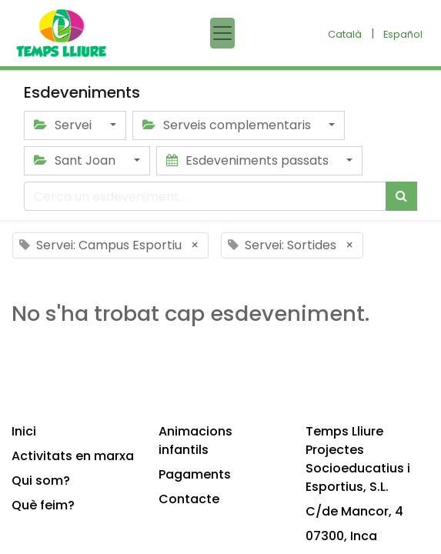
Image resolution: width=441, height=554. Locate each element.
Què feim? (43, 505)
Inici (24, 431)
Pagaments (195, 474)
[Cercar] (401, 196)
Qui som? (41, 480)
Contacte (189, 499)
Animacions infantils (195, 440)
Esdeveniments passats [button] (249, 160)
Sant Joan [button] (76, 160)
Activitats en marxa (73, 456)
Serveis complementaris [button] (228, 125)
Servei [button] (64, 125)
